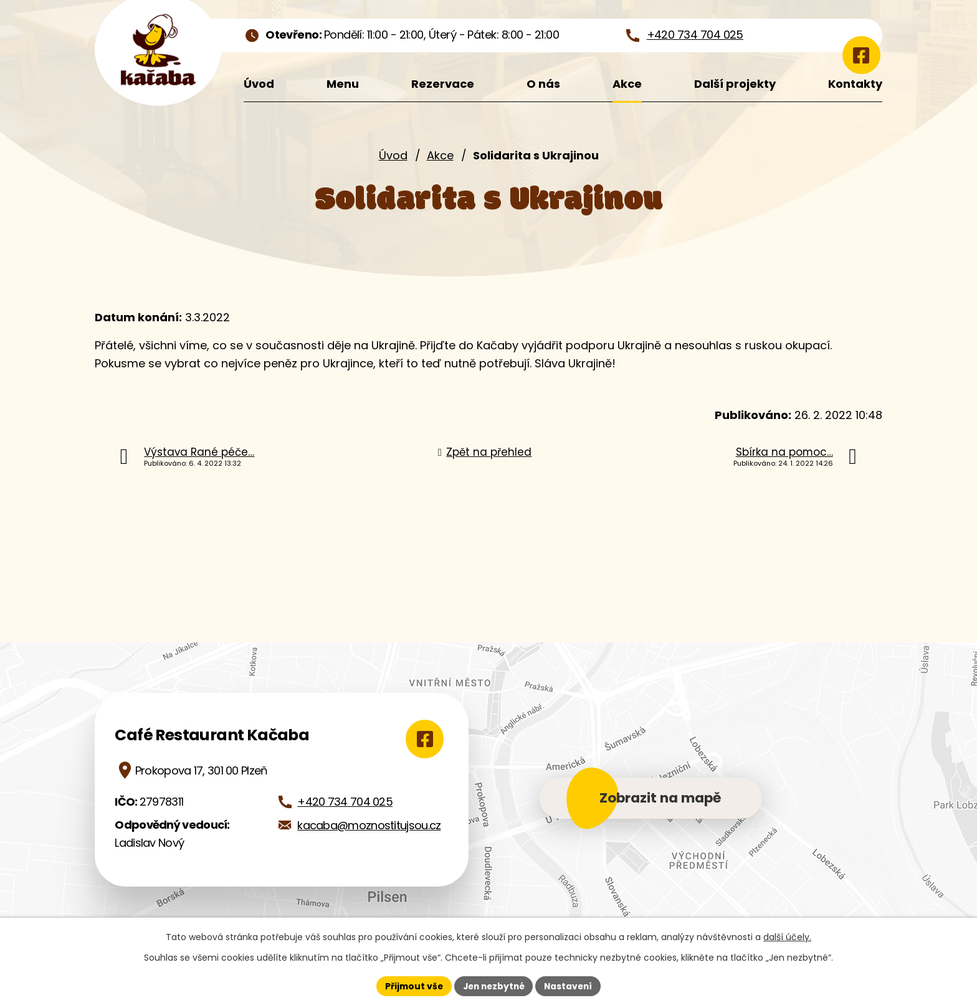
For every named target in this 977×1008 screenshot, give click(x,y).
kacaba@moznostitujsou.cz (369, 825)
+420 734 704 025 (345, 801)
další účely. (787, 937)
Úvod (393, 155)
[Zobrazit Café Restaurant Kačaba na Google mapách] (422, 739)
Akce (440, 155)
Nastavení (571, 985)
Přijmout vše (411, 985)
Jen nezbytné (493, 985)
